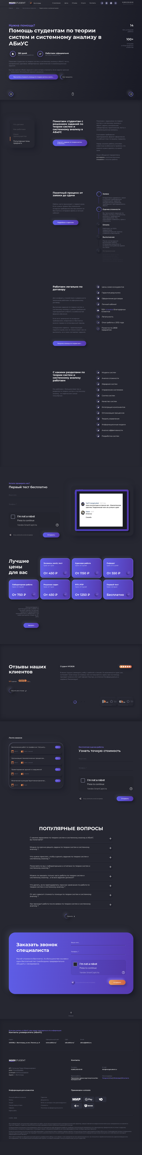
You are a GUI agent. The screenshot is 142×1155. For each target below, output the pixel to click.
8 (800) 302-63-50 (76, 1069)
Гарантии (44, 1097)
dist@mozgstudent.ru (109, 1069)
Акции (11, 1102)
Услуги (83, 3)
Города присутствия (15, 1105)
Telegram (105, 1078)
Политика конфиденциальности (52, 1108)
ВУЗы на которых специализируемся (53, 1102)
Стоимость (44, 1105)
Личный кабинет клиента (17, 1097)
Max (111, 1078)
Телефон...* (13, 504)
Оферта (11, 1108)
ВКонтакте (125, 1078)
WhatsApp (116, 1078)
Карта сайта (13, 1110)
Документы (45, 1100)
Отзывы (74, 3)
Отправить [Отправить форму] (51, 535)
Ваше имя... (13, 495)
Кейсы (11, 1100)
